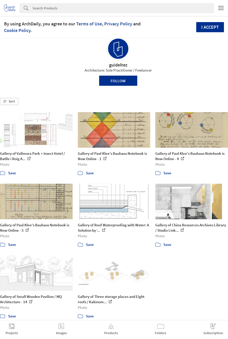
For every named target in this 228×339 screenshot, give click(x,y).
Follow (118, 80)
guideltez (118, 65)
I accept (210, 27)
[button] (9, 101)
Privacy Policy (118, 24)
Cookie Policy (17, 30)
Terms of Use (89, 24)
